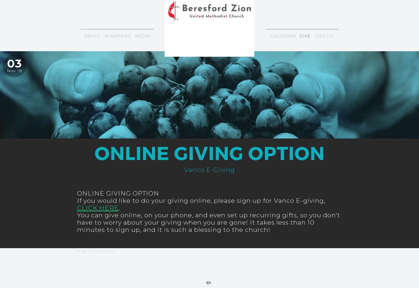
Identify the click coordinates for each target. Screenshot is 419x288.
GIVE (305, 36)
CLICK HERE (98, 207)
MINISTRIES (118, 36)
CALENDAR (283, 36)
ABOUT (93, 36)
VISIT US (324, 36)
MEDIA (142, 36)
